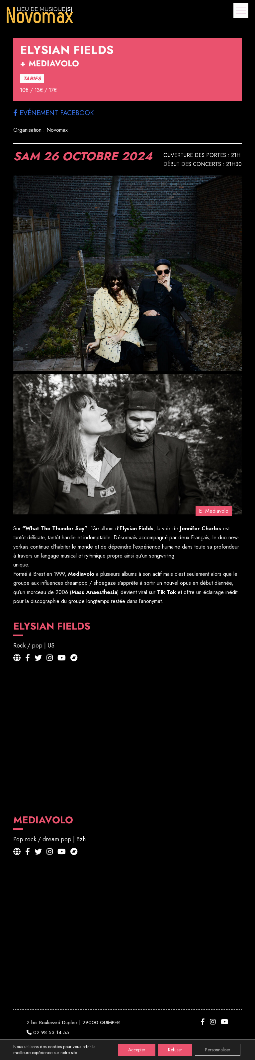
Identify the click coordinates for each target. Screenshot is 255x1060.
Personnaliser (217, 1049)
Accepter (136, 1049)
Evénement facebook (53, 113)
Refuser (175, 1049)
